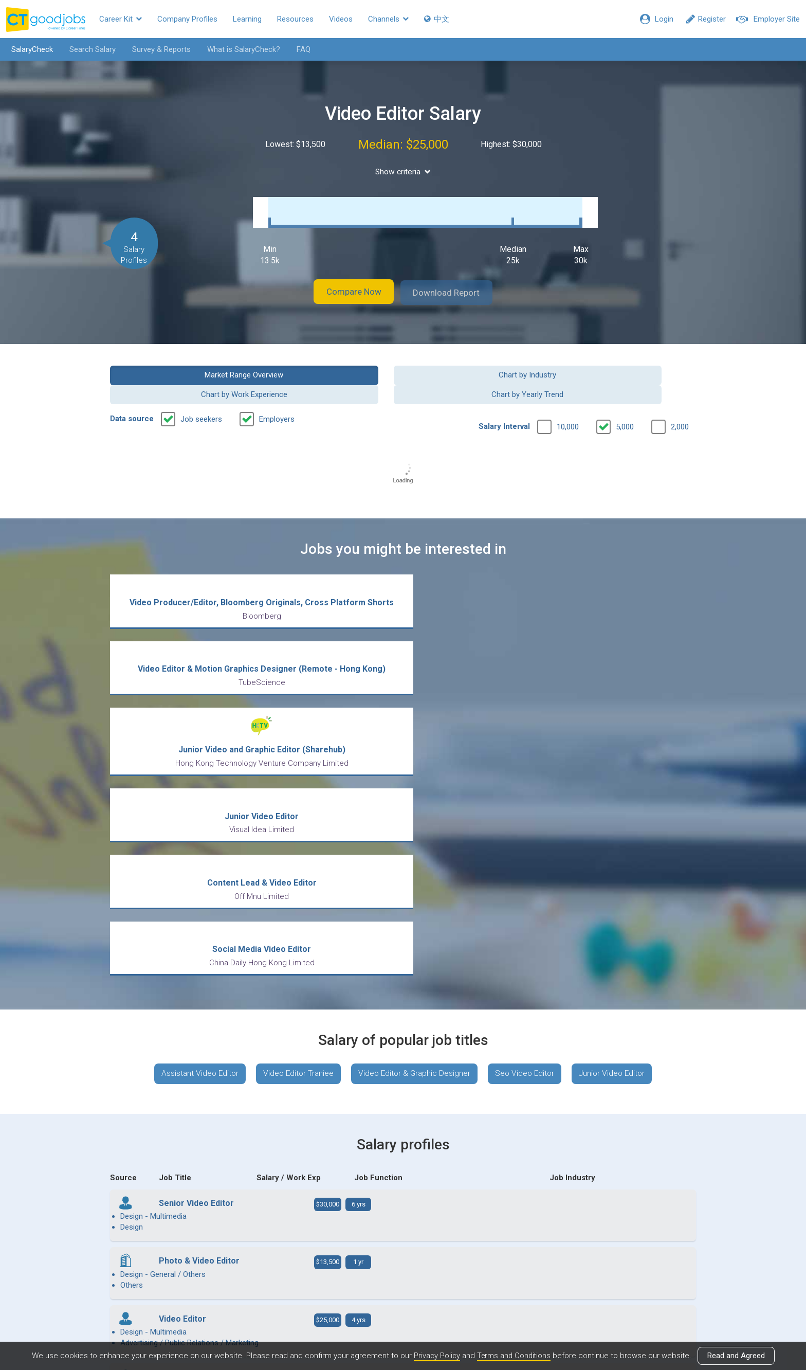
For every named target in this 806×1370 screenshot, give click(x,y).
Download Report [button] (454, 282)
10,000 (568, 396)
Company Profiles (187, 19)
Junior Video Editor (620, 781)
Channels (388, 19)
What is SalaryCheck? (240, 49)
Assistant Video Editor (191, 781)
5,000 (625, 396)
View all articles (403, 1260)
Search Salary (89, 49)
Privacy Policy (435, 1356)
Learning (247, 19)
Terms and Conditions (514, 1356)
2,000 (680, 396)
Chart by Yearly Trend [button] (629, 363)
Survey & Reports (158, 49)
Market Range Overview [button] (177, 363)
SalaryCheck (28, 49)
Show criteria (403, 171)
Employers (277, 388)
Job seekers (201, 388)
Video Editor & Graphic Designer (414, 781)
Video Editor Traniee (294, 781)
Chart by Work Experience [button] (478, 363)
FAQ (300, 49)
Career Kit (120, 19)
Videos (341, 19)
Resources (295, 19)
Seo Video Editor (528, 781)
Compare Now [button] (346, 282)
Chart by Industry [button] (328, 363)
